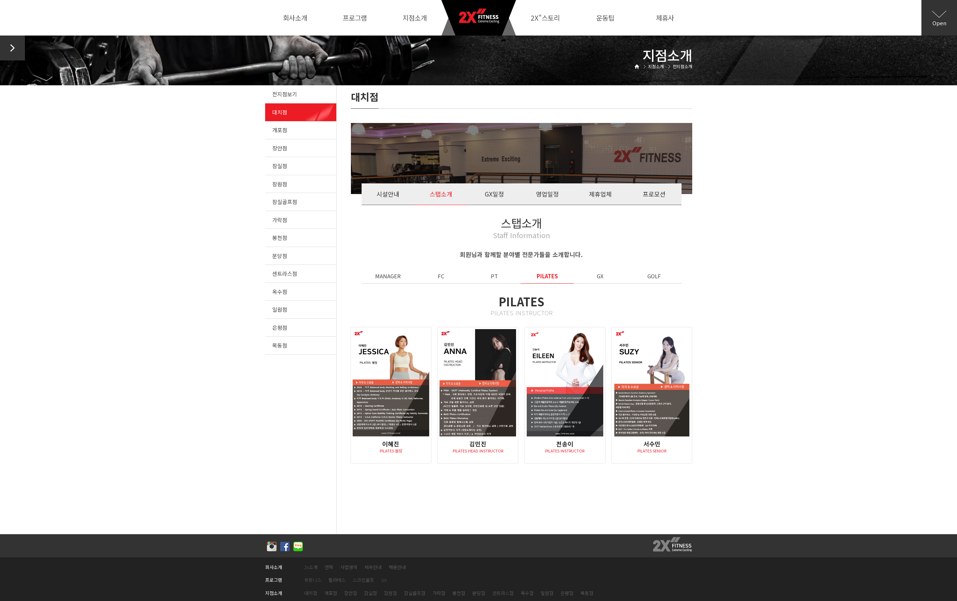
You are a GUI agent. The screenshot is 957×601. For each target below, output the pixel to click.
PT (494, 276)
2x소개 (310, 567)
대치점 (279, 112)
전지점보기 (284, 94)
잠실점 (279, 166)
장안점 (279, 148)
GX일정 (494, 193)
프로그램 (355, 17)
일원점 (279, 309)
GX (600, 276)
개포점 (279, 130)
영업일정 (547, 193)
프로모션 (654, 193)
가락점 (279, 220)
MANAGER (388, 276)
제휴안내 (373, 567)
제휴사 (665, 17)
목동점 (279, 345)
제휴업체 (600, 193)
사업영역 (348, 567)
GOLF (654, 276)
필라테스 (337, 580)
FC (441, 276)
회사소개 (295, 17)
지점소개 (415, 17)
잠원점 (279, 184)
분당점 (279, 255)
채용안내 (397, 567)
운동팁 (605, 17)
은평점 (279, 327)
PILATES (547, 276)
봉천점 (279, 237)
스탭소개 (441, 193)
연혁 (329, 567)
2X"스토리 (545, 17)
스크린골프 (363, 580)
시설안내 (388, 193)
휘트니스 (312, 580)
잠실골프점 (284, 201)
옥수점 (279, 291)
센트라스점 (284, 273)
